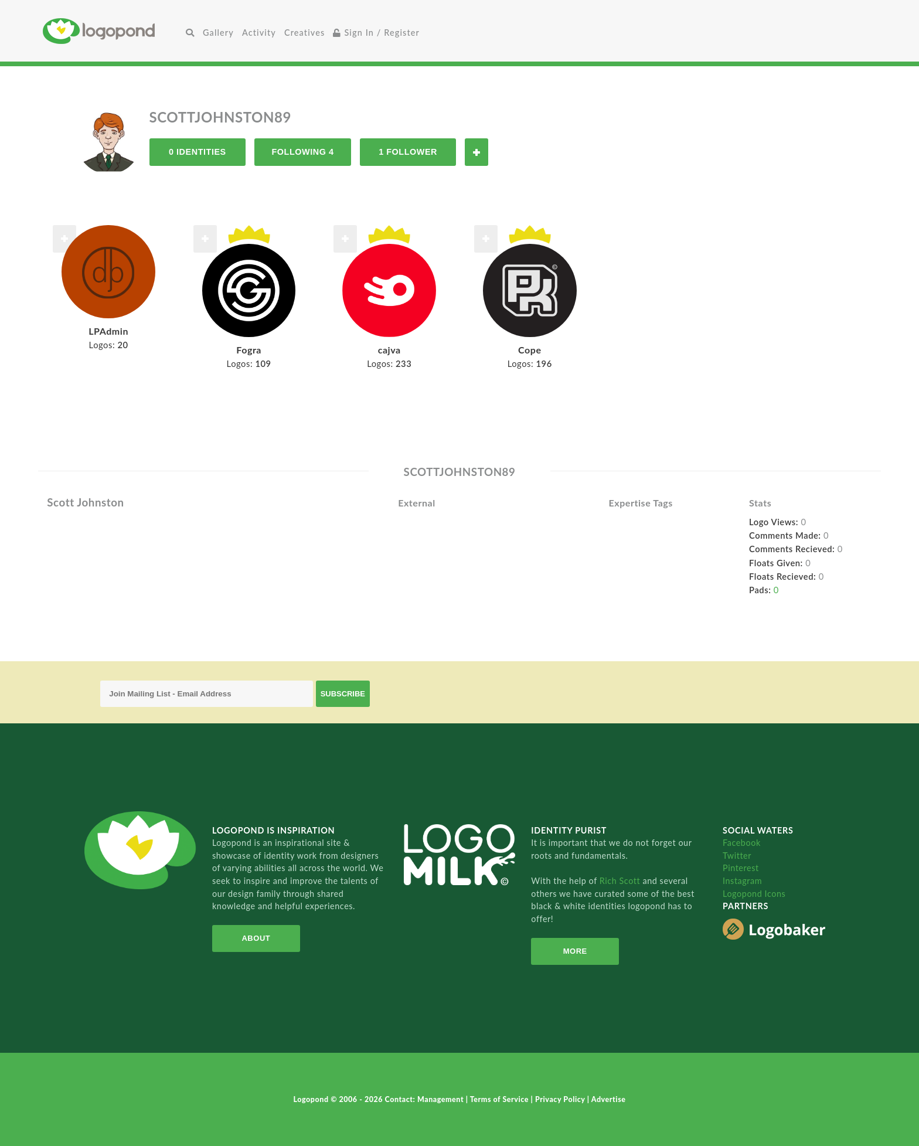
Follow (476, 152)
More (575, 951)
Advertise (608, 1099)
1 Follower (408, 152)
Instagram (742, 881)
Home (112, 31)
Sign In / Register (376, 33)
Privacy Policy (561, 1099)
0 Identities (197, 152)
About (255, 938)
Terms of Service (500, 1099)
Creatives (304, 33)
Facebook (742, 843)
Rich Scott (621, 881)
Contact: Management (425, 1099)
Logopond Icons (754, 894)
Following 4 (302, 152)
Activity (259, 33)
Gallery (218, 33)
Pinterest (741, 868)
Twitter (737, 856)
